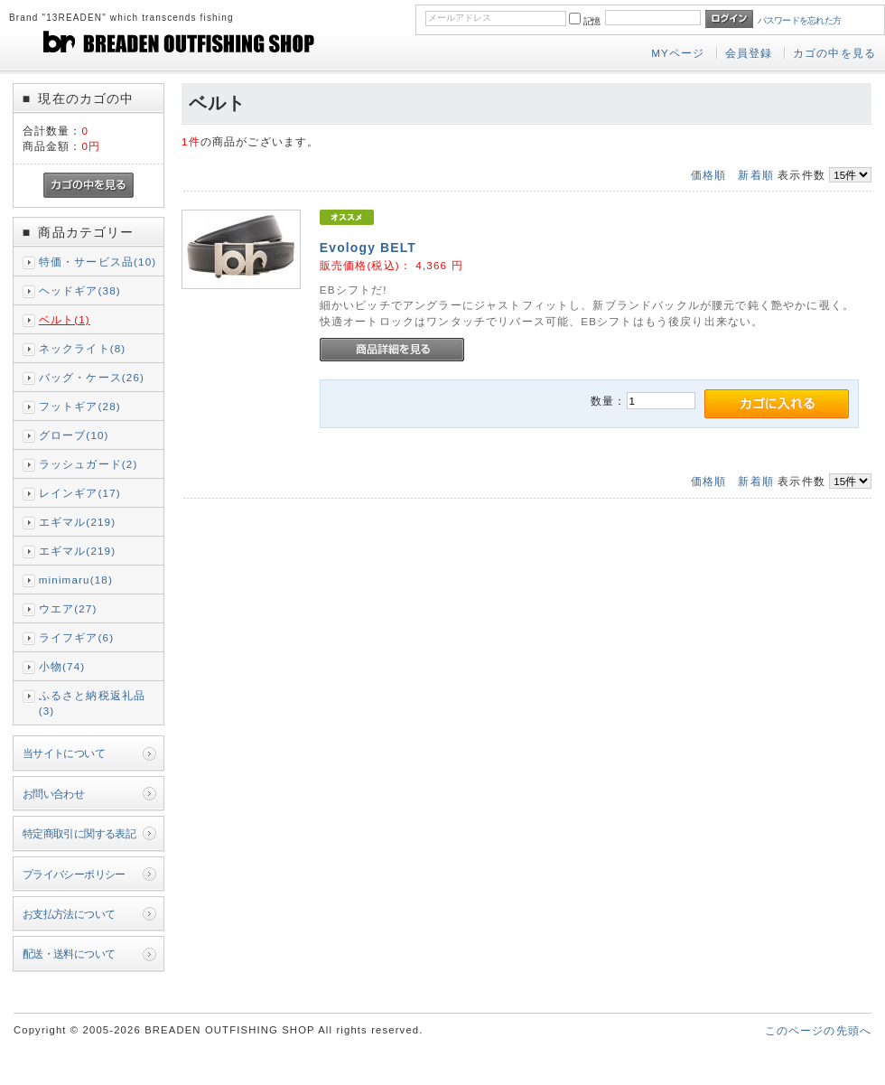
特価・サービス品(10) (98, 261)
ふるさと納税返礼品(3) (92, 702)
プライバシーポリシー (74, 874)
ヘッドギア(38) (80, 290)
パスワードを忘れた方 (800, 20)
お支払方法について (69, 914)
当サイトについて (64, 753)
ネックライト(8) (82, 348)
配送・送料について (69, 953)
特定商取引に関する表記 (79, 833)
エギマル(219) (77, 522)
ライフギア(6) (76, 637)
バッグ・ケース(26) (91, 377)
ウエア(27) (68, 608)
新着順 (755, 175)
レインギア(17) (80, 493)
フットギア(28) (80, 406)
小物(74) (62, 666)
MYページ (677, 53)
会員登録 (749, 53)
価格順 (708, 175)
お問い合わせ (54, 794)
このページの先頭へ (818, 1030)
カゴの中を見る (834, 53)
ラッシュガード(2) (88, 464)
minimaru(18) (76, 579)
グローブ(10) (74, 435)
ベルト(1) (64, 319)
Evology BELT (368, 247)
